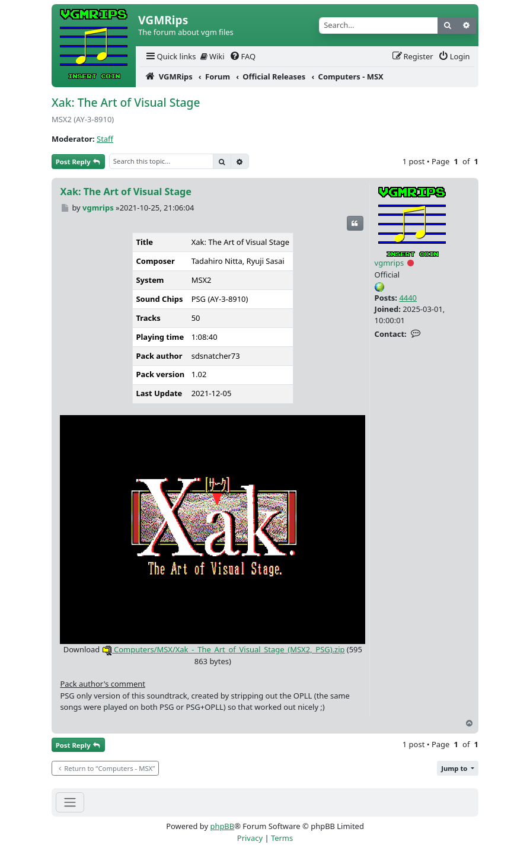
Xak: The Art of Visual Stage (126, 102)
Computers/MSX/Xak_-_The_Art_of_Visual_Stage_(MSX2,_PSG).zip (223, 649)
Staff (105, 138)
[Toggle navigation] (70, 802)
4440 (408, 297)
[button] (457, 768)
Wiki (212, 56)
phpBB (222, 826)
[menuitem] (170, 56)
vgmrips (389, 262)
